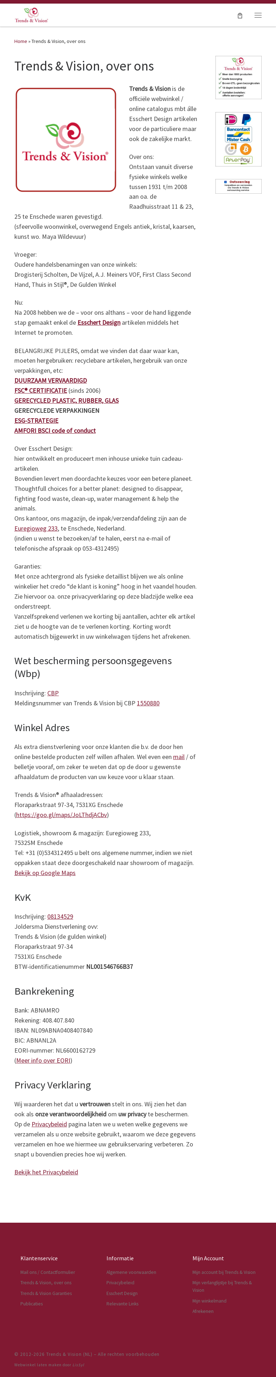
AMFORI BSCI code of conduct (55, 430)
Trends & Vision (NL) (69, 1354)
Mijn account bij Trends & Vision (224, 1272)
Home (20, 41)
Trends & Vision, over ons (45, 1283)
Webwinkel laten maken (38, 1364)
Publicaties (31, 1304)
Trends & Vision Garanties (46, 1293)
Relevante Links (122, 1304)
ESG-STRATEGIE (36, 420)
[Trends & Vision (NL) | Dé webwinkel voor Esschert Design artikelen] (31, 14)
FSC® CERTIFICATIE (40, 390)
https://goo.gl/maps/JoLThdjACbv (61, 815)
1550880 (148, 703)
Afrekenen (203, 1311)
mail (179, 757)
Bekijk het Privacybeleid (46, 1172)
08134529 (60, 916)
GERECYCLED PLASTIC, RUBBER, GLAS (66, 400)
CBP (53, 693)
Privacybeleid (49, 1124)
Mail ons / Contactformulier (47, 1272)
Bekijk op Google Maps (45, 873)
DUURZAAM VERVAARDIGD (50, 380)
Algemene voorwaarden (131, 1272)
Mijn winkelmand (209, 1301)
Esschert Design (98, 322)
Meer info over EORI (43, 1060)
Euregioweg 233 (36, 528)
